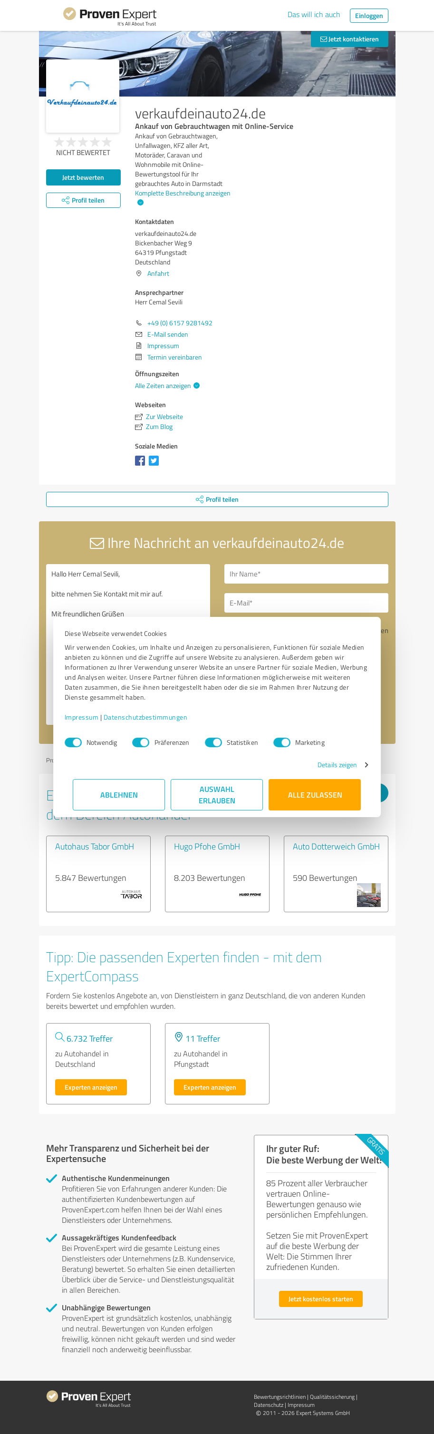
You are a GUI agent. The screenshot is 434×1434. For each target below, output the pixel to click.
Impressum (90, 717)
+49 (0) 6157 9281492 (179, 322)
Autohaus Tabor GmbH (94, 846)
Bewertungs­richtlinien (280, 1397)
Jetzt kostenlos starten (321, 1298)
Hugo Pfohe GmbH (207, 846)
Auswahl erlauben (217, 794)
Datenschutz (268, 1405)
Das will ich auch (314, 14)
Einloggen (369, 15)
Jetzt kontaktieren (349, 38)
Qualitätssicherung (332, 1397)
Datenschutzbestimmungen (154, 717)
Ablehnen (119, 794)
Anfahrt (158, 273)
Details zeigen (328, 764)
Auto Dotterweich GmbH (336, 846)
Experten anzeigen (91, 1087)
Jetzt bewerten (83, 177)
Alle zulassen (315, 794)
